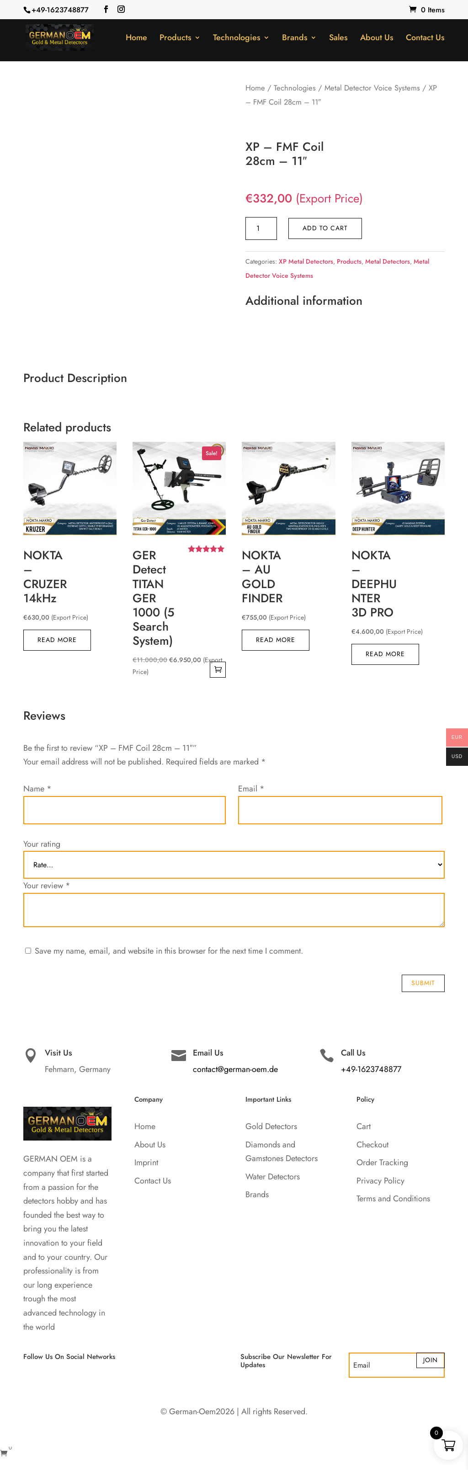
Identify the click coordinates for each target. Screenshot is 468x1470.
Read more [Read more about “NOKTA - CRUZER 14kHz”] (57, 639)
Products (175, 38)
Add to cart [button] (218, 670)
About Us (377, 38)
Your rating (41, 844)
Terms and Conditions (393, 1199)
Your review (46, 886)
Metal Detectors (387, 261)
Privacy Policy (380, 1181)
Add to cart (325, 228)
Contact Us (425, 38)
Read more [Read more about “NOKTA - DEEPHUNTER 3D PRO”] (385, 653)
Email (251, 789)
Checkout (372, 1145)
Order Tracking (382, 1162)
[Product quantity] (261, 228)
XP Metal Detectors (306, 261)
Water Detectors (272, 1177)
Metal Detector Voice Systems (372, 87)
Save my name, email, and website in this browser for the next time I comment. (169, 951)
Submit (423, 982)
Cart (363, 1126)
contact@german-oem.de (235, 1069)
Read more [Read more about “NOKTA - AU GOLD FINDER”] (275, 639)
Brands (295, 38)
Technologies (237, 38)
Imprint (146, 1162)
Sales (338, 38)
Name (37, 789)
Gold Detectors (271, 1126)
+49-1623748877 (60, 10)
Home (136, 38)
